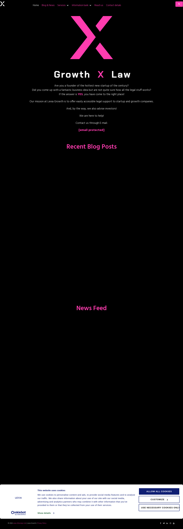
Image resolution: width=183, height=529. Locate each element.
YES (80, 94)
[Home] (35, 5)
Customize (159, 509)
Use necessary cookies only (160, 518)
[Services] (63, 5)
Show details (44, 523)
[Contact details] (114, 5)
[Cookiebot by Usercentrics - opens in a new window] (18, 523)
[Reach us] (99, 5)
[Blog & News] (48, 5)
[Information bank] (81, 5)
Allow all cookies (159, 501)
